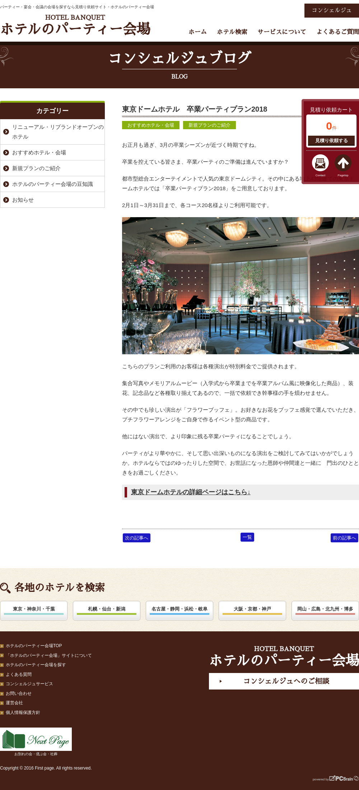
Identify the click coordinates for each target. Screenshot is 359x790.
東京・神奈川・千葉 (34, 609)
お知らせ (23, 200)
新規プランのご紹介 (209, 125)
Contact (321, 175)
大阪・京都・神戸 (252, 609)
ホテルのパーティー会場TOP (34, 645)
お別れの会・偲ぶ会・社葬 (36, 742)
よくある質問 (19, 674)
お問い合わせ (19, 693)
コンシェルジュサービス (29, 683)
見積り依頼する (331, 140)
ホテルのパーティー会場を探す (36, 664)
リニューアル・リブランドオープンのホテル (58, 132)
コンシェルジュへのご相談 (286, 681)
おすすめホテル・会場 (150, 125)
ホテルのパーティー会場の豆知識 (52, 184)
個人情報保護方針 (23, 712)
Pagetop (343, 175)
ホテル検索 (232, 32)
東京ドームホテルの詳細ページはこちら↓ (191, 492)
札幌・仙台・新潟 (106, 609)
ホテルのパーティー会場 (75, 25)
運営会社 (14, 702)
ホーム (197, 32)
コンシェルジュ (332, 10)
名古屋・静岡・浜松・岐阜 (179, 609)
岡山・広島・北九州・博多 (325, 609)
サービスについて (281, 32)
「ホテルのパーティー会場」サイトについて (49, 655)
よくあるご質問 (337, 32)
